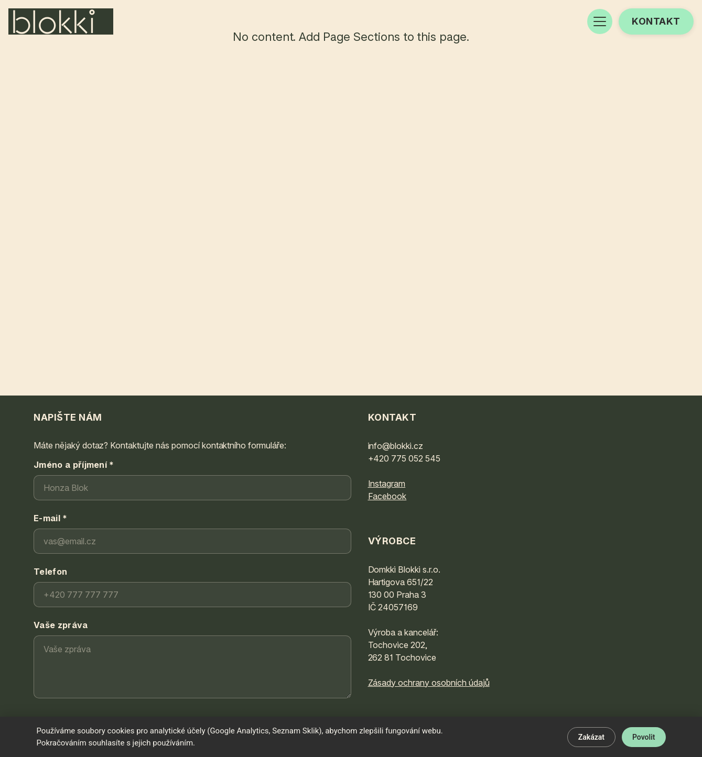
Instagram (387, 483)
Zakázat (591, 737)
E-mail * (51, 518)
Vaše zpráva (61, 625)
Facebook (387, 496)
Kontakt (656, 21)
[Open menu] (599, 21)
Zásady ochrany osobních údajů (429, 682)
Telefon (50, 571)
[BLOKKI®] (60, 21)
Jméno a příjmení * (74, 464)
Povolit (643, 737)
